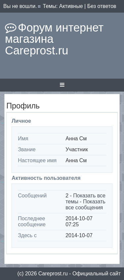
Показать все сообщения (85, 204)
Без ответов (101, 6)
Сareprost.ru (53, 273)
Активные (71, 6)
